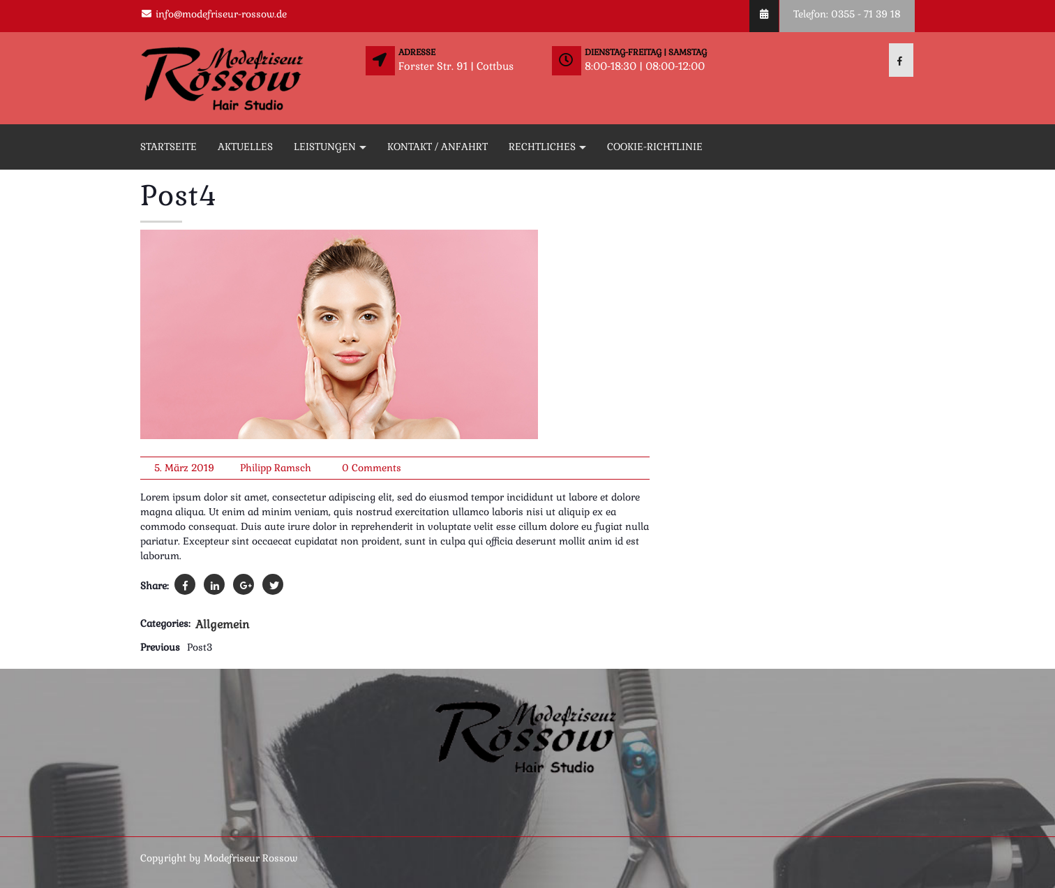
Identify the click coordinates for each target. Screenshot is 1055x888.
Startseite (168, 146)
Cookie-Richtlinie (655, 146)
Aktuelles (245, 146)
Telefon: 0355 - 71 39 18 (847, 14)
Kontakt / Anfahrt (437, 146)
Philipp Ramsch (275, 467)
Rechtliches (542, 146)
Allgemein (222, 624)
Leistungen (325, 146)
